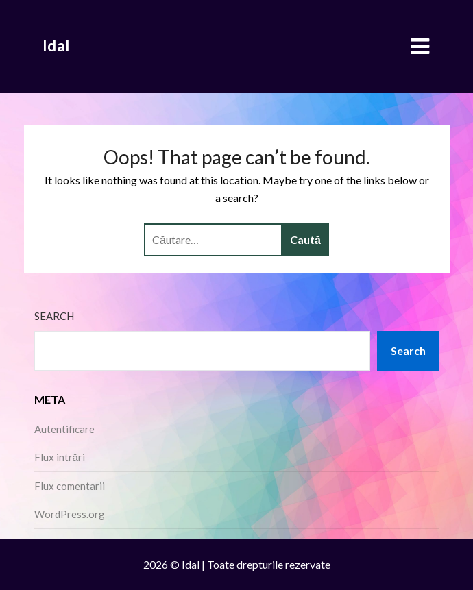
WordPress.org (69, 514)
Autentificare (64, 429)
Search (54, 316)
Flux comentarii (69, 486)
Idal (56, 45)
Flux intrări (59, 457)
